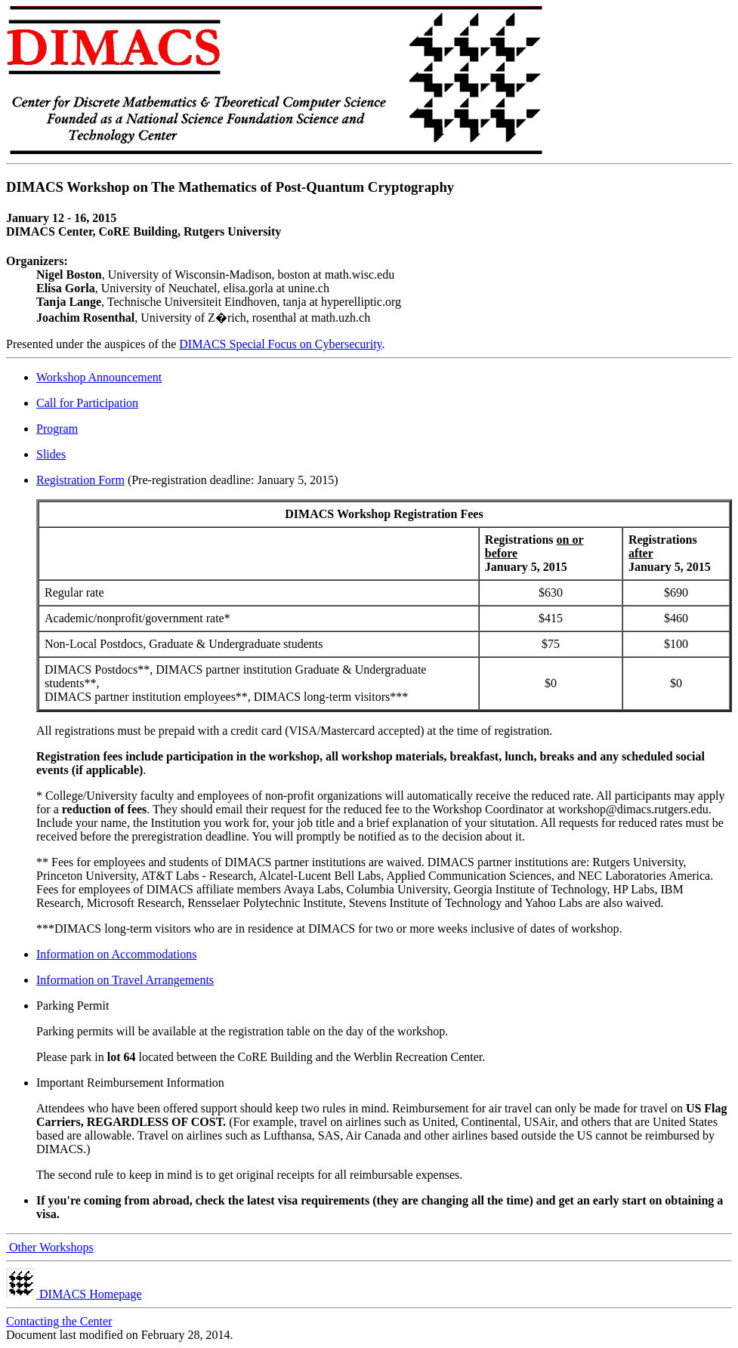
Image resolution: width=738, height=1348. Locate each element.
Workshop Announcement (99, 377)
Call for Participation (87, 402)
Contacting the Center (59, 1321)
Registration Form (80, 479)
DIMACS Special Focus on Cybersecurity (280, 344)
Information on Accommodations (116, 954)
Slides (51, 454)
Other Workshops (50, 1247)
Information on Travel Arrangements (125, 979)
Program (57, 428)
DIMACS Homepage (74, 1294)
